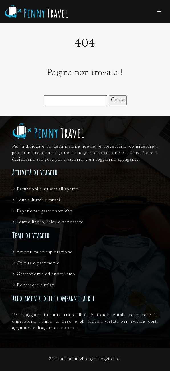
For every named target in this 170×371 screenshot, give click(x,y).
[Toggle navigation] (159, 11)
